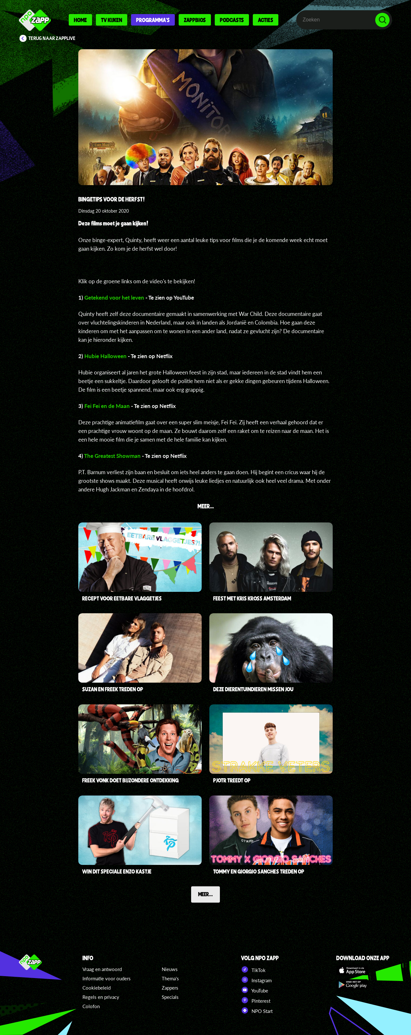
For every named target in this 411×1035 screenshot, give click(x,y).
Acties (265, 20)
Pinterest (255, 1000)
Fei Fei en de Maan (107, 406)
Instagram (256, 980)
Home (80, 20)
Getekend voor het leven (114, 297)
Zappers (170, 988)
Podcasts (232, 20)
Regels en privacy (100, 997)
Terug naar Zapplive (52, 38)
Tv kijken (111, 20)
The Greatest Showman (112, 455)
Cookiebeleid (96, 988)
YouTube (254, 990)
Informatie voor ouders (106, 978)
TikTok (253, 969)
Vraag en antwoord (102, 969)
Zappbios (195, 20)
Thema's (170, 978)
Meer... (205, 894)
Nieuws (170, 969)
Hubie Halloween (105, 356)
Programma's (153, 20)
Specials (170, 997)
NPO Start (257, 1010)
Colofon (91, 1006)
